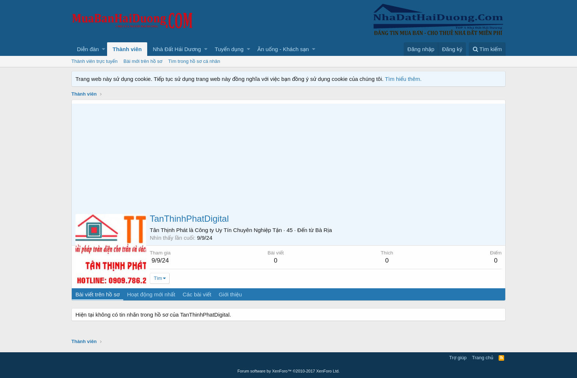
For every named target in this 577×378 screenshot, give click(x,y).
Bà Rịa (323, 230)
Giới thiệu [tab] (230, 294)
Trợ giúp (458, 357)
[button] (103, 49)
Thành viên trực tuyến (94, 61)
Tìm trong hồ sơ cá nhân (194, 61)
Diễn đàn (88, 49)
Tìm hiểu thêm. (403, 79)
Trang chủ (482, 357)
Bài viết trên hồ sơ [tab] (97, 294)
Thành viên (127, 49)
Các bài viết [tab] (197, 294)
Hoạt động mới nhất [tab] (151, 294)
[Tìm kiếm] (487, 49)
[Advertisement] (288, 155)
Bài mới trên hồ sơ (143, 61)
